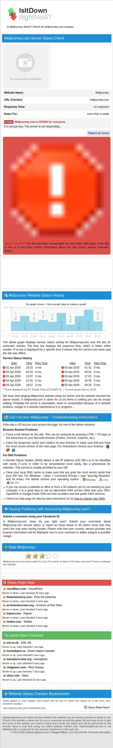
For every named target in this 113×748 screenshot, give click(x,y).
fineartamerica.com (19, 597)
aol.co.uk (12, 642)
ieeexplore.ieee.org (19, 659)
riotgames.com (16, 667)
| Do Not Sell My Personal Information (90, 732)
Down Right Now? (97, 707)
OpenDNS (12, 493)
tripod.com (14, 613)
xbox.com (13, 675)
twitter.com (14, 621)
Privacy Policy (59, 732)
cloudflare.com (16, 588)
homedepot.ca (16, 651)
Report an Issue (98, 133)
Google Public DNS (34, 493)
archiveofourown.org (20, 605)
